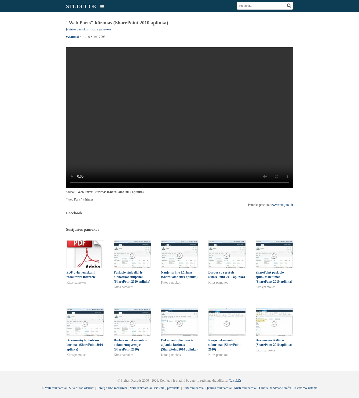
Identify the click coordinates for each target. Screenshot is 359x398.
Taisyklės (235, 380)
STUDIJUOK (81, 6)
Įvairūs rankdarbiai (219, 388)
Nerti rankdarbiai (140, 388)
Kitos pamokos (101, 29)
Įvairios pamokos (77, 29)
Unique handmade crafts (275, 388)
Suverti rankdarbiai (81, 388)
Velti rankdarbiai (56, 388)
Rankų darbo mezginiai (111, 388)
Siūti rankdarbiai (194, 388)
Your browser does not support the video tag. (179, 117)
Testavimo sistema (305, 388)
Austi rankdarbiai (245, 388)
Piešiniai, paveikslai (167, 388)
